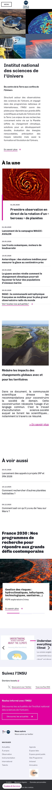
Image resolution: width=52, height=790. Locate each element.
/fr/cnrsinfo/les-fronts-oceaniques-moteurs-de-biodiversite (26, 245)
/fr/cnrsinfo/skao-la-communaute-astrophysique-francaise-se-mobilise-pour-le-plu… (26, 295)
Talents (5, 765)
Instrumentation (8, 758)
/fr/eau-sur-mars (26, 508)
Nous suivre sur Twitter (21, 687)
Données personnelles (38, 782)
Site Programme (35, 758)
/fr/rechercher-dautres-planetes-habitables (26, 490)
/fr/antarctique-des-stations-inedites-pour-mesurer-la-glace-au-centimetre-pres (26, 259)
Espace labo (34, 751)
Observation (7, 754)
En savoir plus (10, 149)
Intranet (32, 761)
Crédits (9, 782)
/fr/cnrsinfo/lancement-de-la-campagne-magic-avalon (26, 231)
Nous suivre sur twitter (24, 734)
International (7, 761)
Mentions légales (20, 782)
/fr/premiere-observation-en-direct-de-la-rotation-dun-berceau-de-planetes (26, 194)
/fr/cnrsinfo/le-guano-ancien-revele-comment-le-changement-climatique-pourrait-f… (26, 276)
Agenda (32, 747)
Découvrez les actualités (17, 716)
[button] (12, 786)
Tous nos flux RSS (43, 687)
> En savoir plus (39, 424)
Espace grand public (37, 754)
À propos (5, 751)
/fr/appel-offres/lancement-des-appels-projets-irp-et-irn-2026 (26, 473)
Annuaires (33, 765)
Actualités (6, 747)
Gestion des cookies (26, 787)
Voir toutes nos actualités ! (15, 304)
